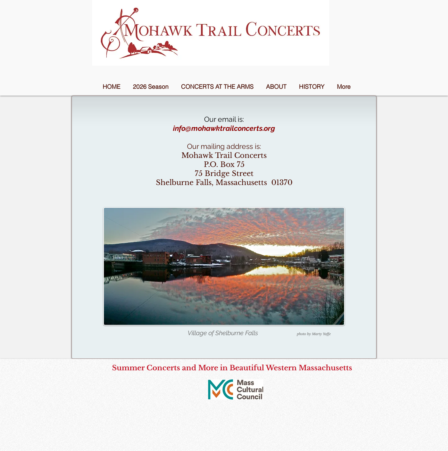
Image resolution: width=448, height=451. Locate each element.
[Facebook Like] (236, 408)
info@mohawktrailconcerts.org (224, 128)
